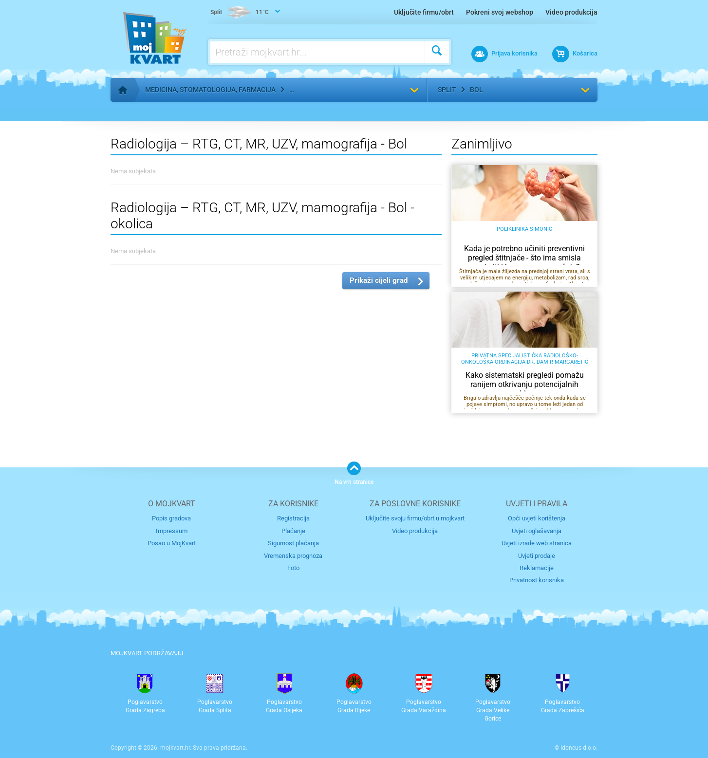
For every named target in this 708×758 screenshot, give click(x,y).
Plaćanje (293, 531)
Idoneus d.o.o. (578, 747)
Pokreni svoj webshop (499, 12)
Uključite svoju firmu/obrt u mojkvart (415, 518)
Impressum (171, 531)
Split (447, 89)
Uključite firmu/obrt (424, 12)
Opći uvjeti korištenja (536, 518)
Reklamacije (537, 568)
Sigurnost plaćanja (293, 543)
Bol (476, 89)
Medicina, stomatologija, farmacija (210, 89)
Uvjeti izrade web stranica (537, 543)
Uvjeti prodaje (536, 555)
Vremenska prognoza (293, 555)
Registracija (293, 518)
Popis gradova (171, 518)
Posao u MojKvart (172, 543)
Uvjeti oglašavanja (536, 531)
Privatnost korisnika (536, 580)
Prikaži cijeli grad (379, 280)
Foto (293, 568)
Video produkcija (571, 12)
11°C (239, 12)
